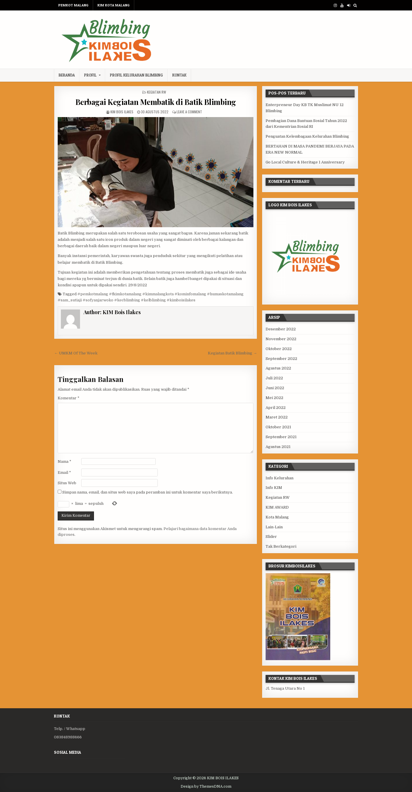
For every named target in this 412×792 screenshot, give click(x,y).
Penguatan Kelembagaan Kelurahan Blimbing (307, 136)
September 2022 (281, 358)
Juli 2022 (274, 378)
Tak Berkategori (281, 546)
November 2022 (281, 339)
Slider (271, 536)
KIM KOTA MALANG (113, 5)
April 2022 (276, 407)
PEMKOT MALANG (73, 5)
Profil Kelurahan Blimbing (136, 75)
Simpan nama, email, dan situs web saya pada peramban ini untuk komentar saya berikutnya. (147, 492)
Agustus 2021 (278, 447)
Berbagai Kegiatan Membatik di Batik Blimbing (155, 102)
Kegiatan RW (156, 92)
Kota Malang (277, 517)
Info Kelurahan (279, 478)
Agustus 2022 (278, 368)
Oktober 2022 (279, 349)
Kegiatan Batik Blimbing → (232, 353)
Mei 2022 (274, 398)
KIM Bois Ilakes (121, 111)
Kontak (179, 75)
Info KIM (274, 487)
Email (64, 472)
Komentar (68, 398)
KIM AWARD (277, 507)
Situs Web (67, 483)
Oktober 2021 (278, 427)
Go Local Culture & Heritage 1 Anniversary (305, 162)
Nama (64, 461)
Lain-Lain (274, 527)
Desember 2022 (281, 329)
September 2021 (281, 437)
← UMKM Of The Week (75, 353)
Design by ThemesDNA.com (206, 786)
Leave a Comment (189, 111)
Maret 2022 (277, 417)
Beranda (67, 75)
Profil (90, 75)
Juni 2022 (275, 388)
